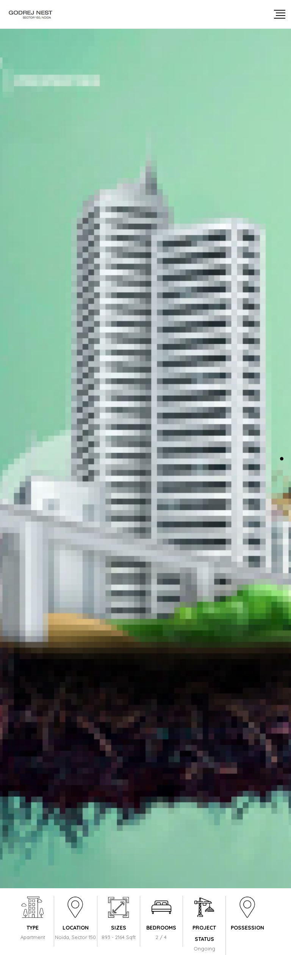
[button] (281, 458)
